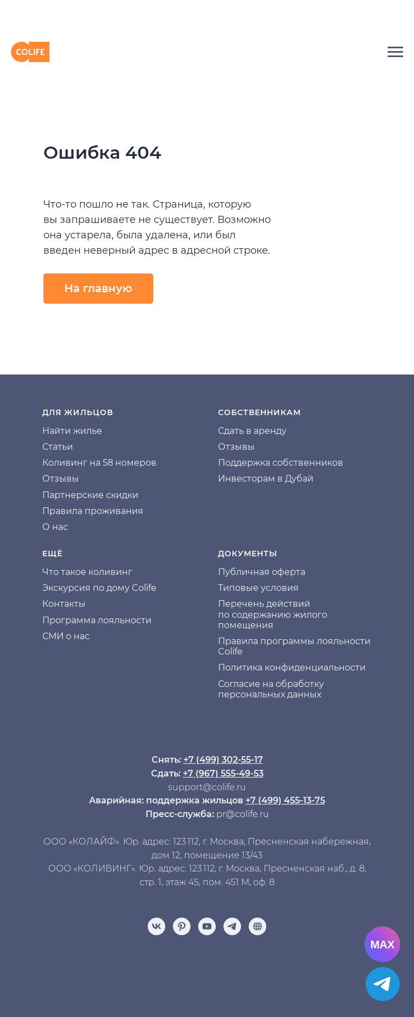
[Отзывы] (257, 926)
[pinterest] (182, 926)
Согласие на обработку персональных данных (271, 689)
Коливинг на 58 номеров (99, 462)
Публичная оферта (261, 572)
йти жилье (78, 431)
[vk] (156, 926)
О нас (55, 527)
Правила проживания (92, 511)
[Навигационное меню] (395, 52)
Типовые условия (258, 588)
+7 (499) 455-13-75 (285, 800)
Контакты (64, 604)
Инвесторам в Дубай (266, 478)
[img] (207, 16)
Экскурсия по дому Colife (99, 588)
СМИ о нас (65, 636)
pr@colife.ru (242, 814)
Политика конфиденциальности (292, 667)
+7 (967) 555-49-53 (223, 773)
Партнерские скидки (90, 495)
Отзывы (60, 478)
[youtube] (207, 926)
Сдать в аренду (252, 431)
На (48, 431)
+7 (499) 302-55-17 (223, 760)
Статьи (57, 447)
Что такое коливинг (87, 572)
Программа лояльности (97, 620)
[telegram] (232, 926)
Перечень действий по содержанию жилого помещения (272, 614)
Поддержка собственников (280, 462)
